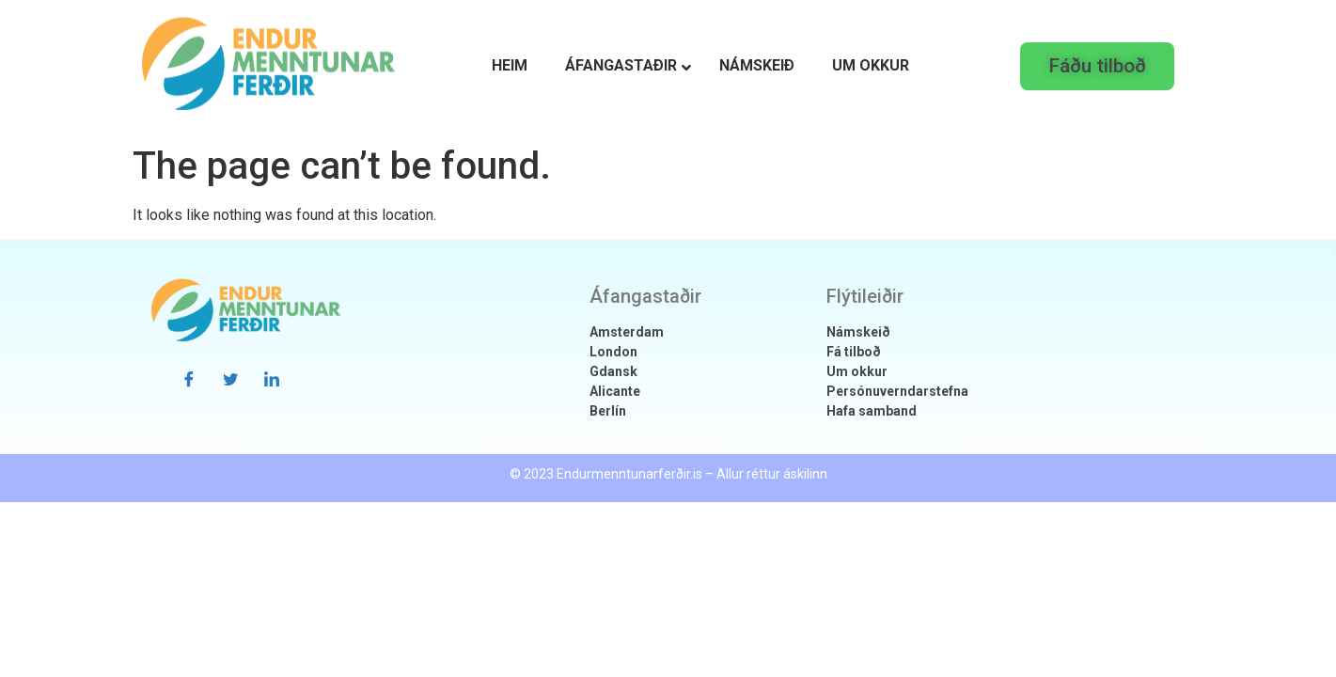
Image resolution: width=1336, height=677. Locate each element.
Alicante (614, 391)
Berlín (607, 410)
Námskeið (857, 331)
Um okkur (857, 371)
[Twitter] (230, 379)
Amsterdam (626, 331)
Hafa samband (871, 410)
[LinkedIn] (272, 379)
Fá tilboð (853, 351)
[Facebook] (189, 379)
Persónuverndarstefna (897, 391)
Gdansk (613, 371)
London (613, 351)
